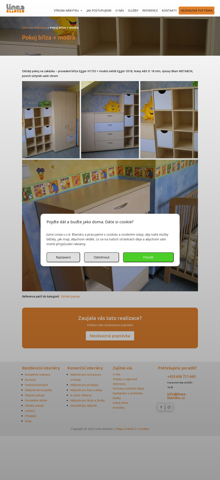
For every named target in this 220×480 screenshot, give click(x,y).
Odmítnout (156, 257)
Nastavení (117, 257)
